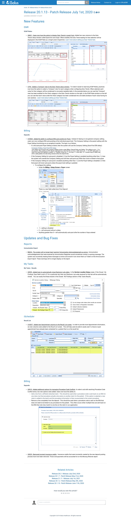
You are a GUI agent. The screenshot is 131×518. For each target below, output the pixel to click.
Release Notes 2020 (46, 7)
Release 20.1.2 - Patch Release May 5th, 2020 (66, 481)
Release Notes (95, 2)
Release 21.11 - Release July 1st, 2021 (66, 478)
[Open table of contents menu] (3, 2)
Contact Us (107, 2)
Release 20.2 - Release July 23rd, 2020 (66, 474)
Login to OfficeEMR (121, 2)
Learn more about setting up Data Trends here (80, 40)
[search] (71, 2)
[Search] (87, 2)
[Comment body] (72, 502)
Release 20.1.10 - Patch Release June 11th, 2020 (66, 483)
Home (25, 7)
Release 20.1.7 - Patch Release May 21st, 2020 (66, 476)
